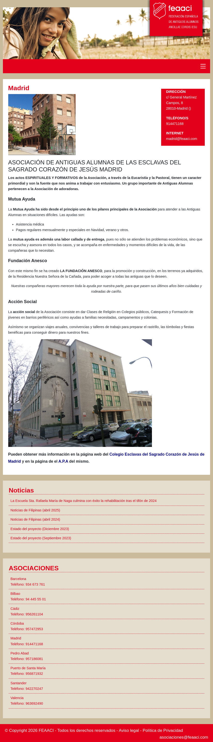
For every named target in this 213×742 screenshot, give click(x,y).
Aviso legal (129, 730)
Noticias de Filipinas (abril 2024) (35, 519)
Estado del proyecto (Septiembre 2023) (40, 538)
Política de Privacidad (163, 730)
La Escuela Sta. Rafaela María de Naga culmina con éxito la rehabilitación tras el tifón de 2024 (83, 501)
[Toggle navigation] (203, 66)
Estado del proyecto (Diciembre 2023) (39, 529)
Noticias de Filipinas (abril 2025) (35, 510)
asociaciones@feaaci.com (183, 737)
